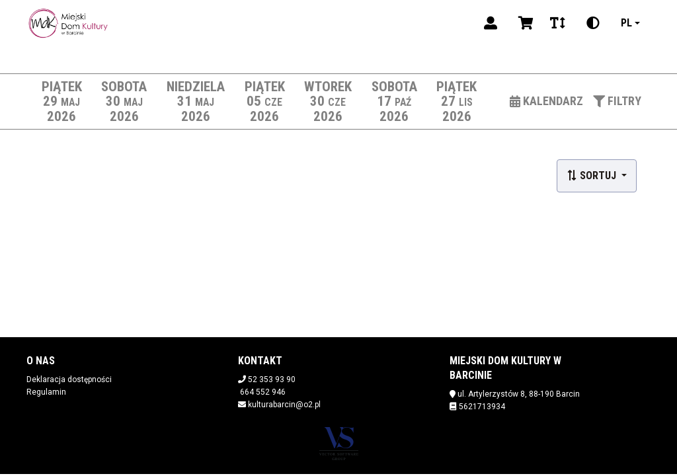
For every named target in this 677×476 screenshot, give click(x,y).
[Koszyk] (523, 23)
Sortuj (593, 175)
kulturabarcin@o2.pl (284, 404)
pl (626, 23)
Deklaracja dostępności (69, 379)
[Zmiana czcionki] (557, 23)
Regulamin (46, 392)
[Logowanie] (490, 23)
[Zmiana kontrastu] (593, 23)
